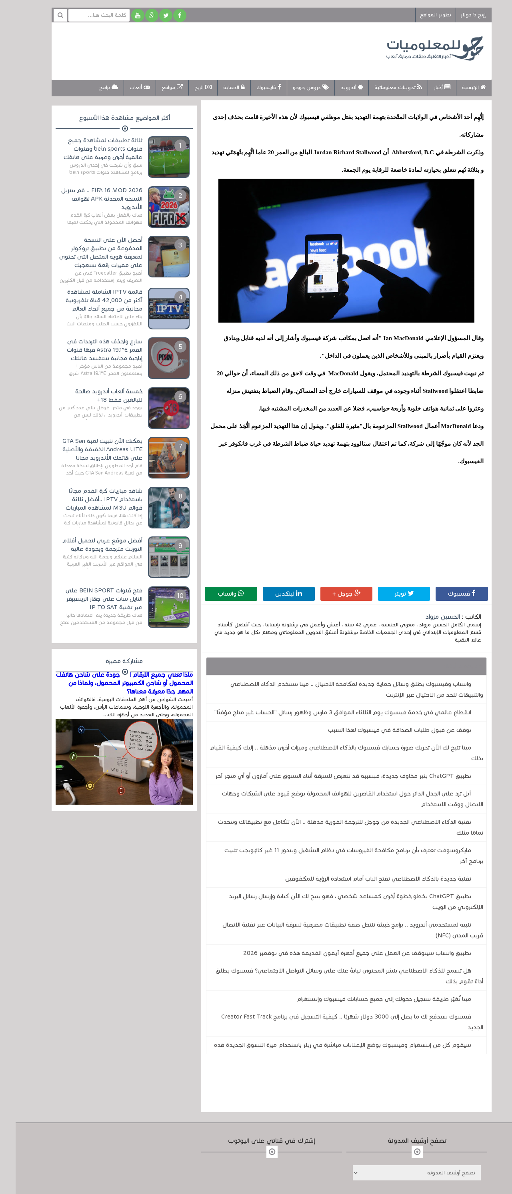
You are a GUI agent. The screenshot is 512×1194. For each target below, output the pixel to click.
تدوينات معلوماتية (382, 87)
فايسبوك (253, 87)
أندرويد (336, 87)
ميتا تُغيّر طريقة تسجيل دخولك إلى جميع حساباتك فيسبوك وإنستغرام (368, 999)
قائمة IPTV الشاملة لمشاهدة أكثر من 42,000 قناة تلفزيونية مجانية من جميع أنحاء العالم (88, 300)
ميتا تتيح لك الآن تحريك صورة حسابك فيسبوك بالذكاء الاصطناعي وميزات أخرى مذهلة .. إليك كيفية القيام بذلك (331, 753)
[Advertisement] (189, 50)
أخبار (426, 87)
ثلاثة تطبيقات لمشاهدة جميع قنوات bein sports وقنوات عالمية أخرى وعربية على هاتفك (87, 149)
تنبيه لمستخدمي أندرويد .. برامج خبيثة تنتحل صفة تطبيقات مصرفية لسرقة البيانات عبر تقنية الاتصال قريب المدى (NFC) (337, 930)
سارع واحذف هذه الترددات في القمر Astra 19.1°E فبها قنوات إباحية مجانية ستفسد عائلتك (89, 350)
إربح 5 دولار (457, 15)
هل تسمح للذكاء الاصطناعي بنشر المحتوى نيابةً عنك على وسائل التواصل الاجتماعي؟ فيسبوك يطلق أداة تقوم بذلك (334, 976)
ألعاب (124, 87)
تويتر (388, 593)
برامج (93, 87)
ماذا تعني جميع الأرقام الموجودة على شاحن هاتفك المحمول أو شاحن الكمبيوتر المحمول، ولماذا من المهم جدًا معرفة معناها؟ (108, 683)
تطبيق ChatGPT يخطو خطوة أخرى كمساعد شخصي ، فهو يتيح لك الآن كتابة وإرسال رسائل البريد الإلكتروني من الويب (340, 902)
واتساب (215, 593)
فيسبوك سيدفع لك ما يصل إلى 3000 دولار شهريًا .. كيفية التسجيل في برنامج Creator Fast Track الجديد (337, 1022)
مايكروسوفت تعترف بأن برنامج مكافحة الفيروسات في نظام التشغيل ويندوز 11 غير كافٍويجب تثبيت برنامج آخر (338, 856)
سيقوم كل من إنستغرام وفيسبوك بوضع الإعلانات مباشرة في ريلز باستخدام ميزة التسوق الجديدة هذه (327, 1044)
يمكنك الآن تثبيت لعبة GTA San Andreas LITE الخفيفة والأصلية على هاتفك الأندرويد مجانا (87, 449)
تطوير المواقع (420, 15)
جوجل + (331, 593)
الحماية (218, 87)
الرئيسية (458, 87)
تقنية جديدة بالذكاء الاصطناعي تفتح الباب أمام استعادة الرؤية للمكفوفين (363, 878)
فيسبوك (446, 593)
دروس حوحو (295, 87)
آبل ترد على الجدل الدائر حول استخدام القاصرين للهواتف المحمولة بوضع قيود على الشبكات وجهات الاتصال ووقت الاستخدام (337, 799)
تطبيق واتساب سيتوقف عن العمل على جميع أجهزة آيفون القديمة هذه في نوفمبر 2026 (342, 953)
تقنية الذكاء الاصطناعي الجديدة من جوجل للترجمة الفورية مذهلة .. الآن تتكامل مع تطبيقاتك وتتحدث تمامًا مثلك (335, 827)
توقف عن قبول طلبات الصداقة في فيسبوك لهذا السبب (384, 730)
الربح (187, 87)
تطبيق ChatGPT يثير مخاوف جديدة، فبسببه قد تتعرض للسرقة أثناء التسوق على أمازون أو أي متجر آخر (328, 775)
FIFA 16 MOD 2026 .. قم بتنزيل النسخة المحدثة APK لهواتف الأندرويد (86, 199)
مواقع (156, 87)
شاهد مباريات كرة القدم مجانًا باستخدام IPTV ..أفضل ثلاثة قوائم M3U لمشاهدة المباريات (88, 499)
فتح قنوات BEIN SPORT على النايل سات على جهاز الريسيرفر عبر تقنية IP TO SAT (88, 599)
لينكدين (273, 593)
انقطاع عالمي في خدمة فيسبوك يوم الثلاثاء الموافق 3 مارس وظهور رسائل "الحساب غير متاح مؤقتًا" (327, 712)
